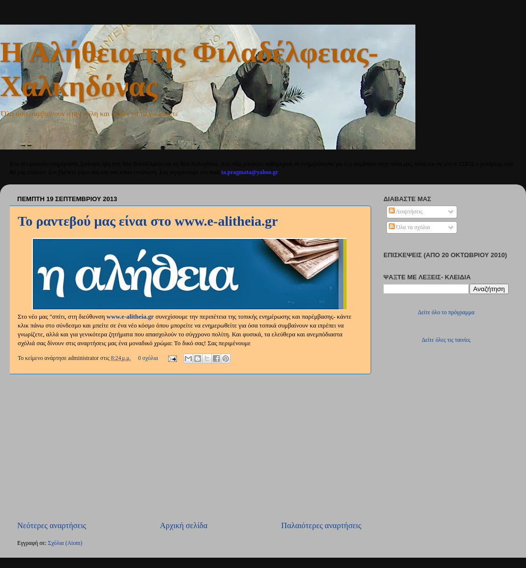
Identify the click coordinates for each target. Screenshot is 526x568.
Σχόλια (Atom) (65, 543)
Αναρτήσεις (406, 212)
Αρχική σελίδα (183, 525)
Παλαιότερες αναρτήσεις (321, 525)
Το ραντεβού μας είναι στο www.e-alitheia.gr (148, 221)
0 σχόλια (148, 358)
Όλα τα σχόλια (409, 227)
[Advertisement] (189, 447)
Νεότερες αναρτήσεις (51, 525)
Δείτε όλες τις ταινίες (446, 340)
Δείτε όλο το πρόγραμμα (446, 312)
